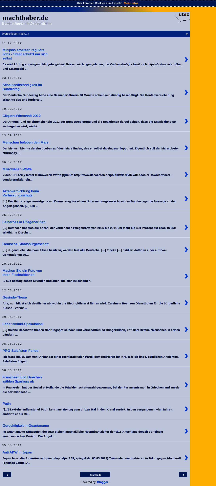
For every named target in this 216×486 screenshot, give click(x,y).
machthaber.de (25, 17)
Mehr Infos (131, 3)
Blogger (102, 482)
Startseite (95, 475)
